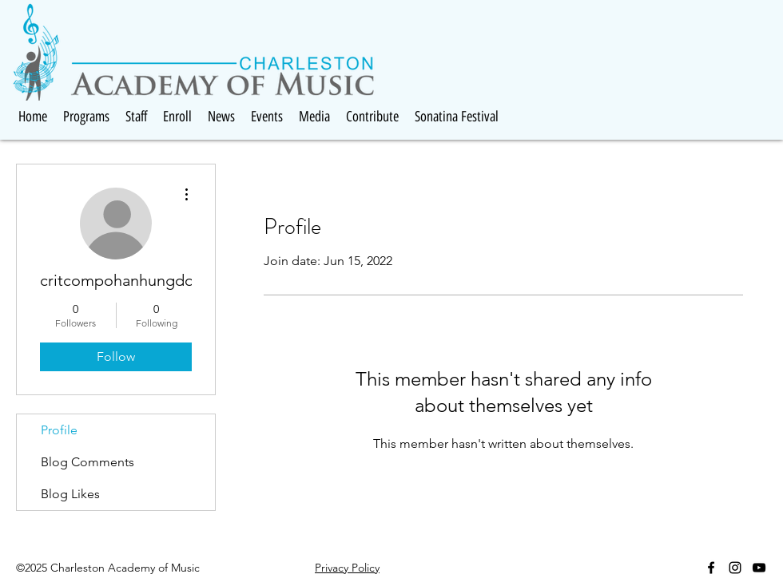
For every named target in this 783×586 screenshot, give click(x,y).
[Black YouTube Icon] (759, 568)
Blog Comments (87, 461)
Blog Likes (70, 493)
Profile (59, 430)
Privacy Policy (347, 567)
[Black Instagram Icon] (735, 568)
